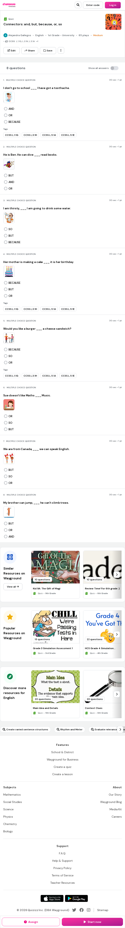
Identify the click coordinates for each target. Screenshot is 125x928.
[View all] (12, 586)
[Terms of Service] (63, 875)
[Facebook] (81, 910)
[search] (78, 5)
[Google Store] (76, 898)
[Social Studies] (12, 802)
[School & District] (62, 752)
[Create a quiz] (62, 767)
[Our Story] (115, 794)
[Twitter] (74, 910)
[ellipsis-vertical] (61, 50)
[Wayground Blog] (111, 802)
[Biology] (8, 831)
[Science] (8, 809)
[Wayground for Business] (62, 759)
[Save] (48, 50)
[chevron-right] (116, 574)
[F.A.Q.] (62, 853)
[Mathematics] (12, 794)
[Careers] (117, 816)
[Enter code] (93, 5)
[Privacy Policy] (62, 868)
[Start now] (92, 922)
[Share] (29, 50)
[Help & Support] (62, 861)
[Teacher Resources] (62, 883)
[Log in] (113, 5)
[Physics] (8, 816)
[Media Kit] (116, 809)
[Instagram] (88, 910)
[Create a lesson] (62, 774)
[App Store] (52, 898)
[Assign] (31, 922)
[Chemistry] (10, 824)
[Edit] (11, 50)
